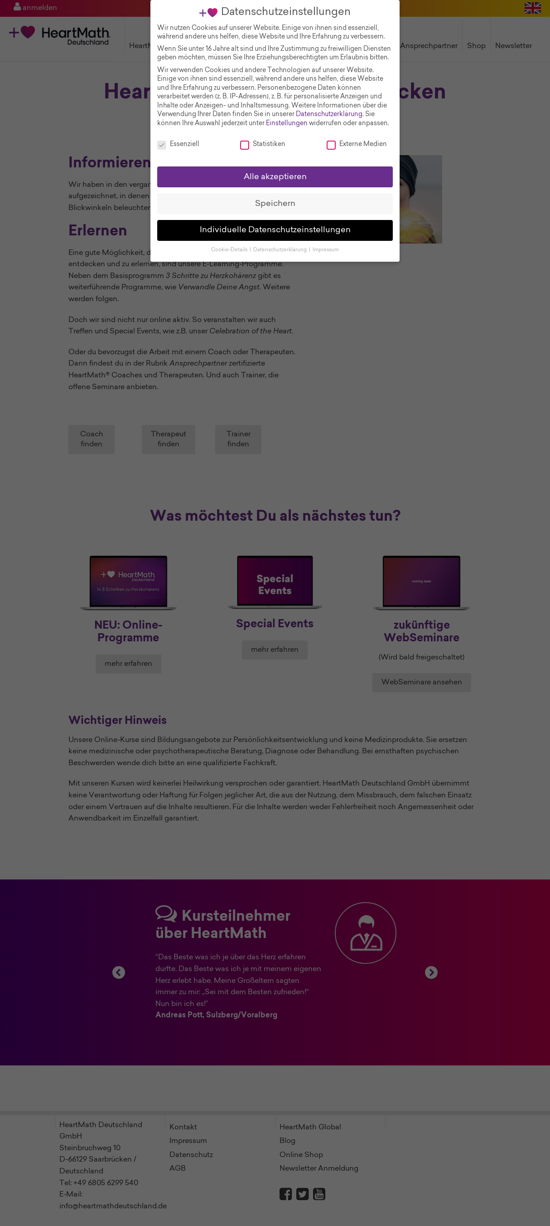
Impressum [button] (326, 246)
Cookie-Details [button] (230, 246)
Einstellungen (287, 120)
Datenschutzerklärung (329, 111)
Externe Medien (357, 141)
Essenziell (178, 141)
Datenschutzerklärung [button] (280, 246)
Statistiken (262, 141)
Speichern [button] (275, 200)
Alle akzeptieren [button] (275, 173)
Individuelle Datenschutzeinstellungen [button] (275, 227)
